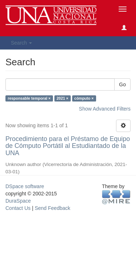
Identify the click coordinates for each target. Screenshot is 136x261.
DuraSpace (18, 201)
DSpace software (24, 186)
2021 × (62, 98)
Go (122, 84)
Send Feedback (52, 208)
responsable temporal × (29, 98)
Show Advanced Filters (105, 109)
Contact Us (17, 208)
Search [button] (21, 43)
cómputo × (84, 98)
